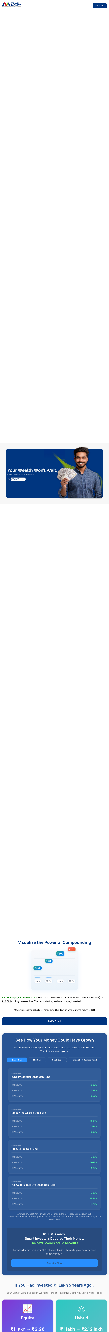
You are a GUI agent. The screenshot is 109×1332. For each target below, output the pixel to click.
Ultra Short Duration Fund (85, 1064)
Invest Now (99, 6)
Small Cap (57, 1064)
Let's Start (54, 1021)
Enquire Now (54, 1266)
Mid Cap (37, 1064)
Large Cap (17, 1064)
